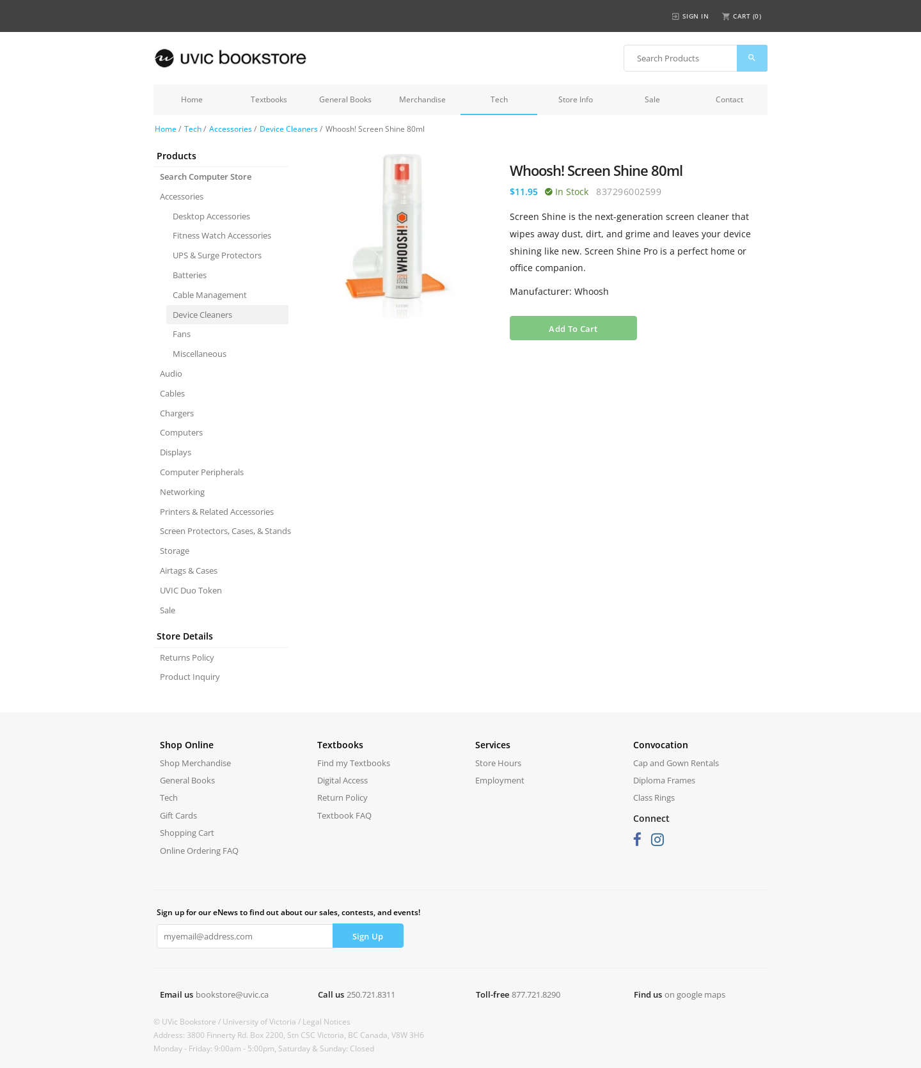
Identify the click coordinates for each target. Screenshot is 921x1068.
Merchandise (422, 99)
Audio (171, 373)
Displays (175, 452)
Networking (182, 492)
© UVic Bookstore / (188, 1021)
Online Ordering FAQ (199, 850)
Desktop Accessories (211, 216)
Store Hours (498, 763)
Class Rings (654, 797)
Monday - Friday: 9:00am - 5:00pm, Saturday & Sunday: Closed (264, 1048)
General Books (345, 99)
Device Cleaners (289, 128)
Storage (174, 550)
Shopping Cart (187, 832)
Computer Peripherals (202, 472)
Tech (499, 99)
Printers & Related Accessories (217, 511)
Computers (181, 432)
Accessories (230, 128)
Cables (172, 393)
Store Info (575, 99)
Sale (652, 99)
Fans (182, 334)
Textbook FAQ (344, 815)
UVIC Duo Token (191, 590)
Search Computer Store (205, 176)
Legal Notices (326, 1021)
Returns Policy (187, 657)
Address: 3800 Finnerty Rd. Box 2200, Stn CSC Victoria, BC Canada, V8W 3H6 (289, 1035)
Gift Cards (178, 815)
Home (192, 99)
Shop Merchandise (195, 763)
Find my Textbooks (353, 763)
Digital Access (342, 780)
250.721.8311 (371, 994)
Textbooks (269, 99)
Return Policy (342, 797)
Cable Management (210, 295)
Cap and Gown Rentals (676, 763)
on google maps (695, 994)
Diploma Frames (664, 780)
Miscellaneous (199, 353)
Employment (499, 780)
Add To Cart (573, 328)
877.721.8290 (536, 994)
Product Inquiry (190, 676)
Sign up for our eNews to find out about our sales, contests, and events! (288, 912)
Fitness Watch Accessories (222, 235)
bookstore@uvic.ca (232, 994)
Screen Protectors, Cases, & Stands (224, 531)
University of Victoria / (263, 1021)
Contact (729, 99)
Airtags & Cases (188, 570)
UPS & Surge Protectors (217, 255)
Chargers (177, 413)
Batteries (190, 275)
